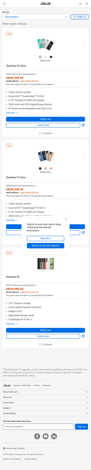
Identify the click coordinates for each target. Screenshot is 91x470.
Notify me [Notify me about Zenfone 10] (45, 330)
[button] (4, 3)
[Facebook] (37, 436)
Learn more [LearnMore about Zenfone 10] (43, 336)
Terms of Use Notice (12, 459)
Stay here (45, 238)
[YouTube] (46, 436)
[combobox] (35, 17)
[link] (45, 4)
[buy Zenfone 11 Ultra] (15, 177)
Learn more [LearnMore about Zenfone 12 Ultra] (43, 125)
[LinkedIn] (54, 436)
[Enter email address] (38, 427)
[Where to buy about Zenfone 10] (82, 336)
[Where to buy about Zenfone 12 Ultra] (82, 125)
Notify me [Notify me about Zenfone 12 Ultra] (45, 119)
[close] (66, 219)
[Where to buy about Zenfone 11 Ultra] (82, 232)
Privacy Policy (31, 459)
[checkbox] (45, 133)
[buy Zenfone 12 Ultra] (16, 66)
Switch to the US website (45, 245)
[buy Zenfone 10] (12, 277)
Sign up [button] (81, 426)
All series (46, 385)
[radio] (40, 56)
